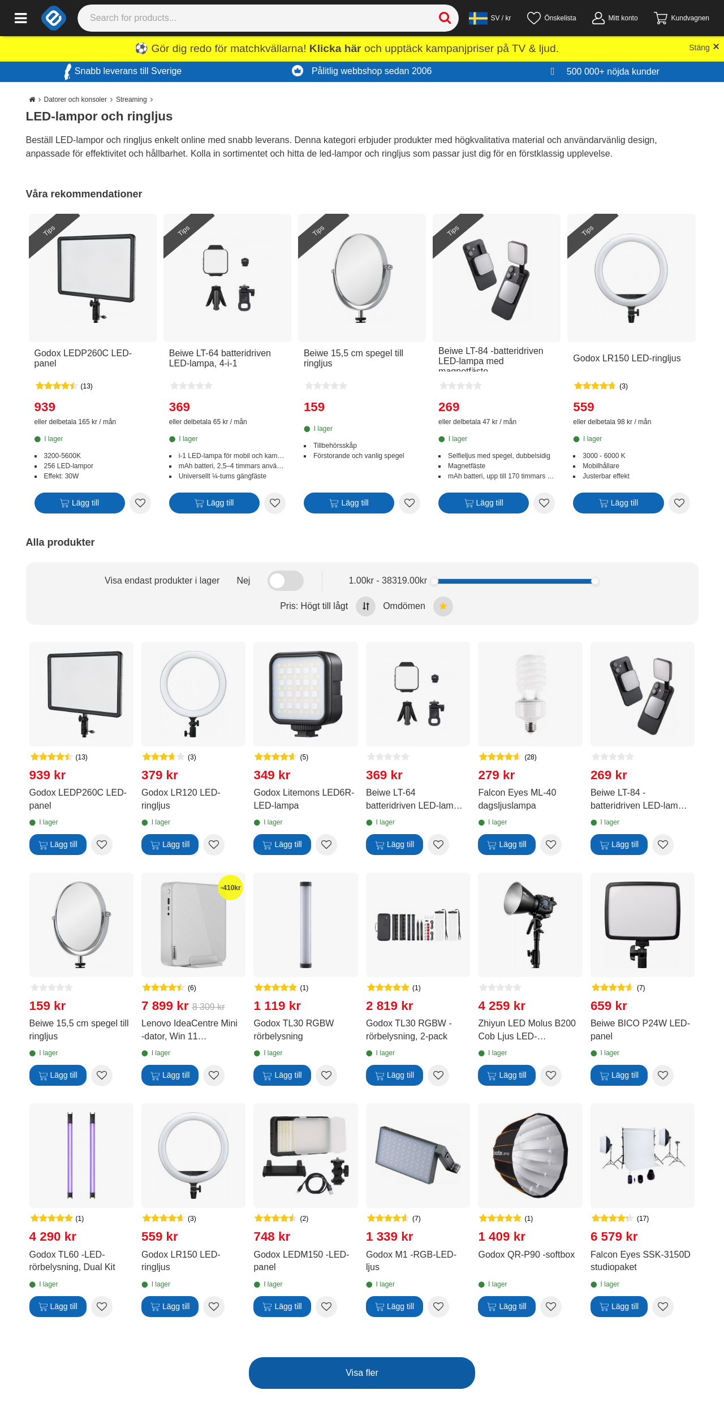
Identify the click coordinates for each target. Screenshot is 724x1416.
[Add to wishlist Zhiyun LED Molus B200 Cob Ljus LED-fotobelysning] (551, 1075)
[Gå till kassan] (681, 18)
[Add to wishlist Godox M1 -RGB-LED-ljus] (438, 1307)
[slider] (434, 581)
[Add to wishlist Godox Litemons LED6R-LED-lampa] (326, 845)
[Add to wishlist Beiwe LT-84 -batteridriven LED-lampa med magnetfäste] (544, 503)
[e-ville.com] (53, 18)
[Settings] (490, 18)
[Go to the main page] (32, 99)
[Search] (268, 18)
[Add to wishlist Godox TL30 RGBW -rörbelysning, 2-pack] (438, 1075)
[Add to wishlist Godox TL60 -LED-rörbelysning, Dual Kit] (102, 1307)
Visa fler (362, 1373)
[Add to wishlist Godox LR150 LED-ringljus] (679, 503)
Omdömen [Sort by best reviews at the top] (418, 606)
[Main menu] (20, 18)
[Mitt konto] (615, 18)
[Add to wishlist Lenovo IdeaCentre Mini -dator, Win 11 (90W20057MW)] (214, 1075)
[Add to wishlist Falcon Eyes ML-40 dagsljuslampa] (551, 845)
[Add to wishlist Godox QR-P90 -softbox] (551, 1307)
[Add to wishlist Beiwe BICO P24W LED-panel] (663, 1075)
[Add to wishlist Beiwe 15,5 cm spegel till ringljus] (409, 503)
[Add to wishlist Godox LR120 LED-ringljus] (214, 845)
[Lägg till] (80, 505)
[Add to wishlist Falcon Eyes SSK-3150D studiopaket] (663, 1307)
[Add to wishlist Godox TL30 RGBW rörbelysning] (326, 1075)
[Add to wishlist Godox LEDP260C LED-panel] (140, 503)
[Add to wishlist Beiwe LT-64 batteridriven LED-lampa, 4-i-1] (275, 503)
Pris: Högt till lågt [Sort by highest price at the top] (328, 606)
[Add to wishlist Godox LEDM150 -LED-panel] (326, 1307)
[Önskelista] (552, 18)
